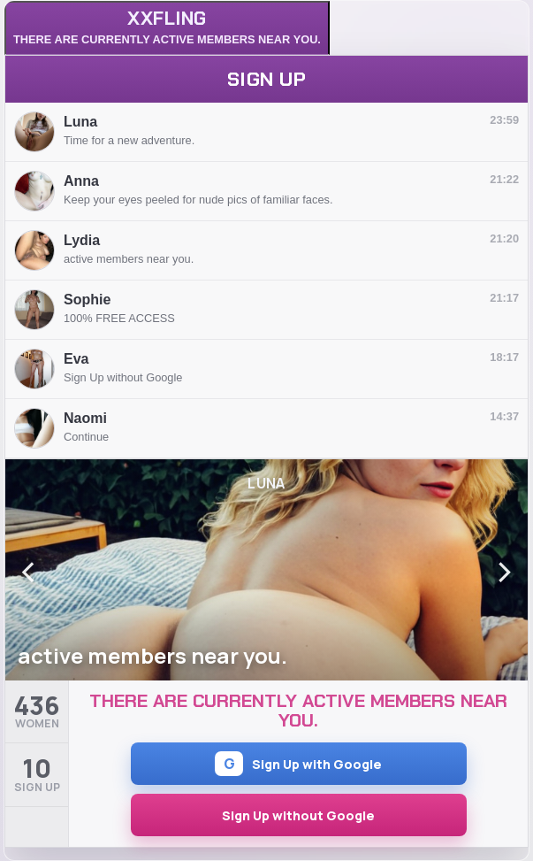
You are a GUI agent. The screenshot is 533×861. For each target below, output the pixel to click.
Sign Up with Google (298, 763)
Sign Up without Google (298, 815)
